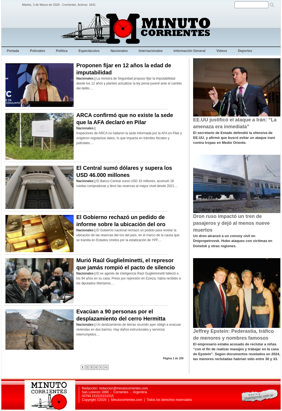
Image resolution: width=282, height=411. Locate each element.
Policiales (37, 51)
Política (62, 51)
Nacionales (119, 51)
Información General (190, 51)
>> (105, 367)
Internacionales (151, 51)
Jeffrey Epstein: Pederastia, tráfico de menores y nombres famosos (233, 334)
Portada (13, 51)
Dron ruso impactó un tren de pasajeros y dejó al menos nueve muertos (231, 223)
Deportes (245, 51)
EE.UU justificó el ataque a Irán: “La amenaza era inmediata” (235, 123)
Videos (221, 51)
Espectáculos (89, 51)
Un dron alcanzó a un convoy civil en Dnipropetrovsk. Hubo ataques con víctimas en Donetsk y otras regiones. (232, 241)
